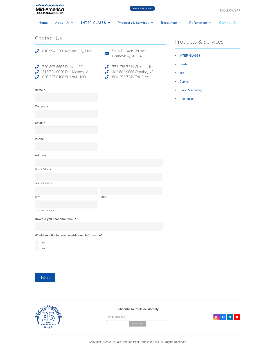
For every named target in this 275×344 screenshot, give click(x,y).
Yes (44, 242)
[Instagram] (216, 317)
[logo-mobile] (50, 9)
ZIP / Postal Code (45, 210)
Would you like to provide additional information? (69, 235)
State (104, 197)
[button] (71, 22)
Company (41, 106)
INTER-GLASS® (190, 55)
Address (40, 155)
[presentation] (62, 260)
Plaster (183, 64)
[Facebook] (223, 317)
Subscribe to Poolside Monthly (137, 309)
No (43, 248)
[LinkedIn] (230, 317)
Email (40, 122)
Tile (181, 72)
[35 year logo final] (66, 317)
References (186, 98)
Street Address (43, 169)
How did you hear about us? (55, 219)
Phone (39, 139)
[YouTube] (237, 317)
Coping (184, 81)
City (37, 197)
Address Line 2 (43, 183)
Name (40, 90)
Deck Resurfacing (190, 90)
